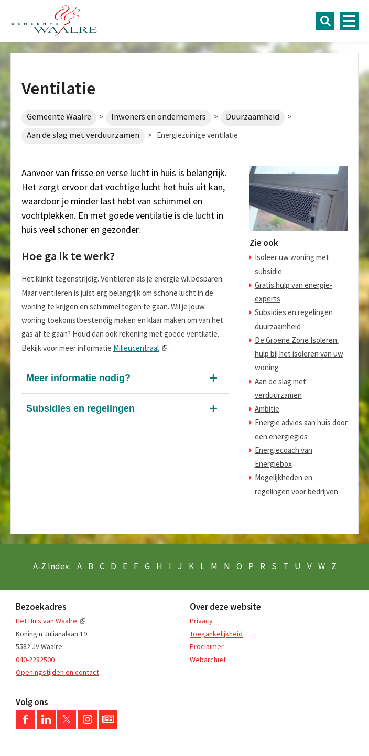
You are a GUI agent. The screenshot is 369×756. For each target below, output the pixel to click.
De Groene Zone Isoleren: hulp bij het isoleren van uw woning (299, 354)
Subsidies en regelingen (80, 408)
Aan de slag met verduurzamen (83, 135)
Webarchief (208, 659)
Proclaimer (207, 646)
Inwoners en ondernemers (158, 116)
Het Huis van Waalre (46, 620)
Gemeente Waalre (59, 116)
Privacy (201, 620)
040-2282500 (35, 659)
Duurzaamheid (252, 116)
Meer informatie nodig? (78, 378)
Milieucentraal (136, 348)
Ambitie (267, 409)
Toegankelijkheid (216, 634)
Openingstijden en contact (57, 672)
